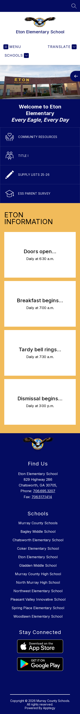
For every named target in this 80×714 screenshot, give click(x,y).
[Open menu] (12, 46)
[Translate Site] (62, 46)
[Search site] (74, 5)
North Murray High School (38, 582)
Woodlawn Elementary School (38, 616)
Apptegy (49, 708)
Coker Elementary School (38, 548)
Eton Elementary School (38, 557)
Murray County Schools (38, 523)
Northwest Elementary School (38, 591)
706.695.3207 (44, 491)
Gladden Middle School (38, 565)
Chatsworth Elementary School (38, 540)
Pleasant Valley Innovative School (37, 599)
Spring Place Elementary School (38, 608)
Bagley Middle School (37, 531)
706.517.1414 (42, 497)
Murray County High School (38, 574)
